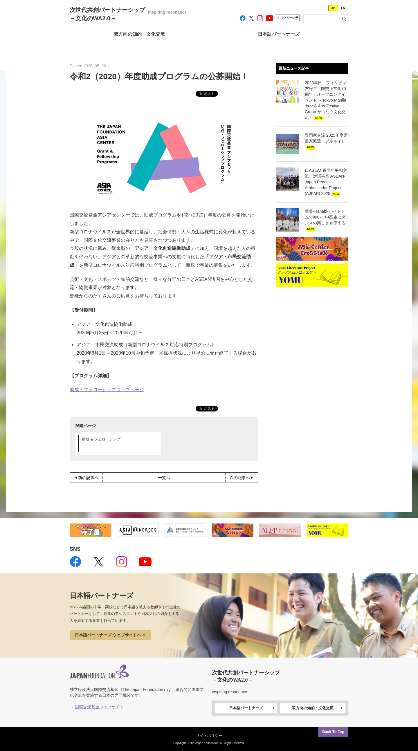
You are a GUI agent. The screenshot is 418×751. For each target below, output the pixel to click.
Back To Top (333, 732)
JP (333, 8)
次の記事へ (242, 477)
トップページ (288, 17)
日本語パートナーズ (252, 708)
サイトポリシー (209, 735)
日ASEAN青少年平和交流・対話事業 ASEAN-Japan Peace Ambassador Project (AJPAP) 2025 (326, 182)
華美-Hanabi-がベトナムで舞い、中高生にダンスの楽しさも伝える (325, 217)
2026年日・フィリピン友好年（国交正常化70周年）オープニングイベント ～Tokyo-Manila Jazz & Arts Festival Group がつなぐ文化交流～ (325, 100)
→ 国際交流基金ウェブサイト (97, 707)
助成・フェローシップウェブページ (107, 389)
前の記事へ (86, 477)
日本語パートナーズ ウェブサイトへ (110, 635)
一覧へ (164, 477)
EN (343, 8)
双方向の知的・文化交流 (318, 708)
